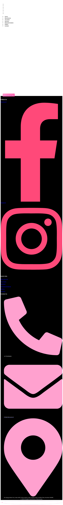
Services (3, 284)
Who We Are (4, 279)
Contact (7, 26)
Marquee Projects (6, 286)
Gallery (3, 289)
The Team (3, 281)
